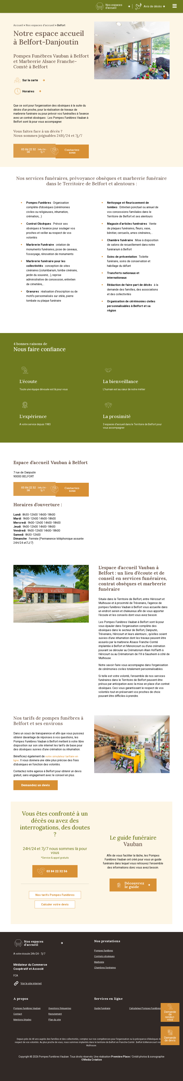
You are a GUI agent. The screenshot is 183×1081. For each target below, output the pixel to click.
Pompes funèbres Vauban (28, 1008)
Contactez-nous (68, 152)
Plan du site (54, 1019)
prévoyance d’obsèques (146, 1039)
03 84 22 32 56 (38, 152)
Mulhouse (91, 1045)
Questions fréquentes (60, 1008)
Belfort (139, 1042)
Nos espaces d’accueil (40, 27)
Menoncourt (151, 1042)
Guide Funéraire (103, 1008)
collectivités (72, 1039)
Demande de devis (170, 1036)
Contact (17, 1014)
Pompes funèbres (104, 953)
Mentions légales (23, 1019)
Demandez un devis (37, 785)
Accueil (18, 27)
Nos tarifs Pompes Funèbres (55, 897)
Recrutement (55, 1014)
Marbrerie (99, 964)
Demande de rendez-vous (170, 1012)
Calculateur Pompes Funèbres (140, 1009)
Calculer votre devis (55, 907)
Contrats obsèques (105, 958)
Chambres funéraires (106, 970)
